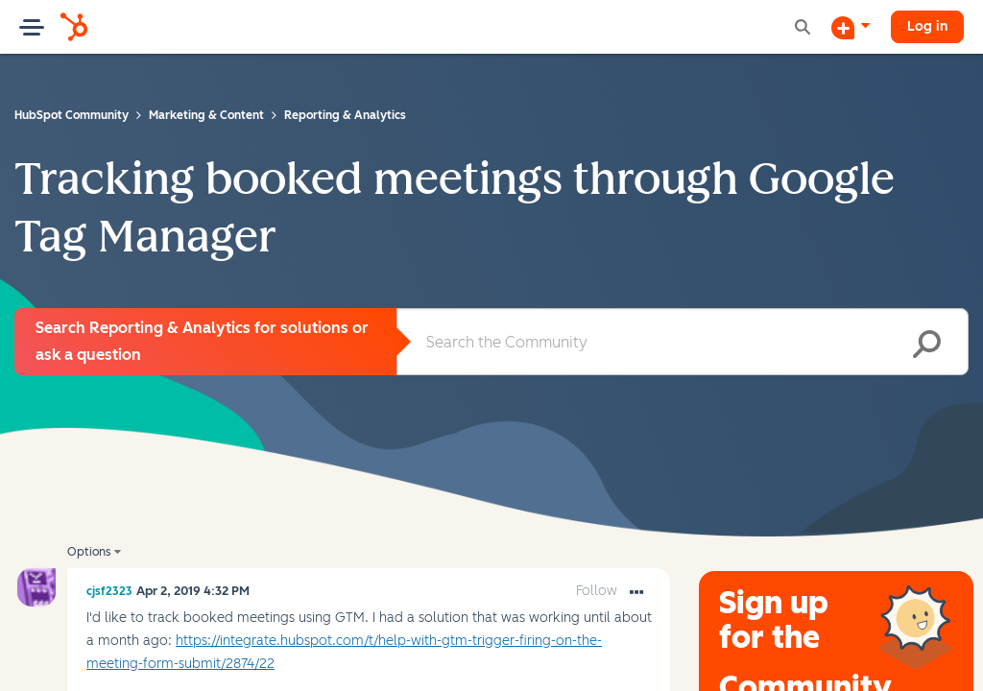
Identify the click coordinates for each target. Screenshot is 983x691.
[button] (636, 593)
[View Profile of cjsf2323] (109, 591)
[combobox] (682, 341)
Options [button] (88, 551)
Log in (927, 26)
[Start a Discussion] (850, 26)
